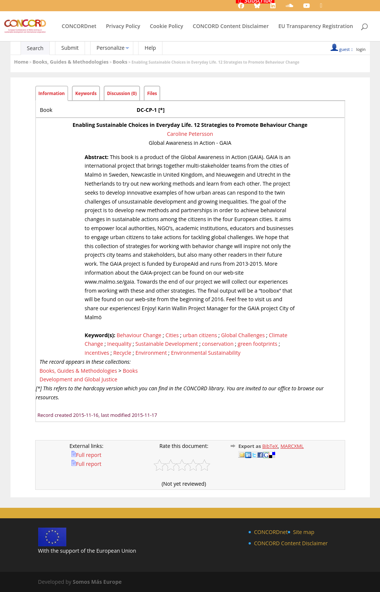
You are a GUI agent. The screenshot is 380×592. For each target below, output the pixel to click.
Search (35, 48)
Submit (70, 47)
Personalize (111, 47)
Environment (151, 352)
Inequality (119, 343)
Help (150, 47)
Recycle (122, 352)
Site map (303, 531)
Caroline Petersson (190, 133)
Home (21, 61)
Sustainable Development (167, 343)
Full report (86, 454)
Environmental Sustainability (206, 352)
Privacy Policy (123, 27)
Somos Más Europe (97, 581)
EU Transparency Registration (315, 27)
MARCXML (292, 446)
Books (120, 61)
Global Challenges (243, 335)
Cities (172, 335)
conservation (218, 343)
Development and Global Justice (79, 379)
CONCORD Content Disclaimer (231, 27)
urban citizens (200, 335)
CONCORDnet (79, 27)
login (361, 49)
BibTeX (270, 446)
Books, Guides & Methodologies (71, 61)
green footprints (257, 343)
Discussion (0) (122, 93)
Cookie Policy (166, 27)
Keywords (86, 93)
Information (52, 93)
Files (152, 93)
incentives (97, 352)
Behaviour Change (139, 335)
